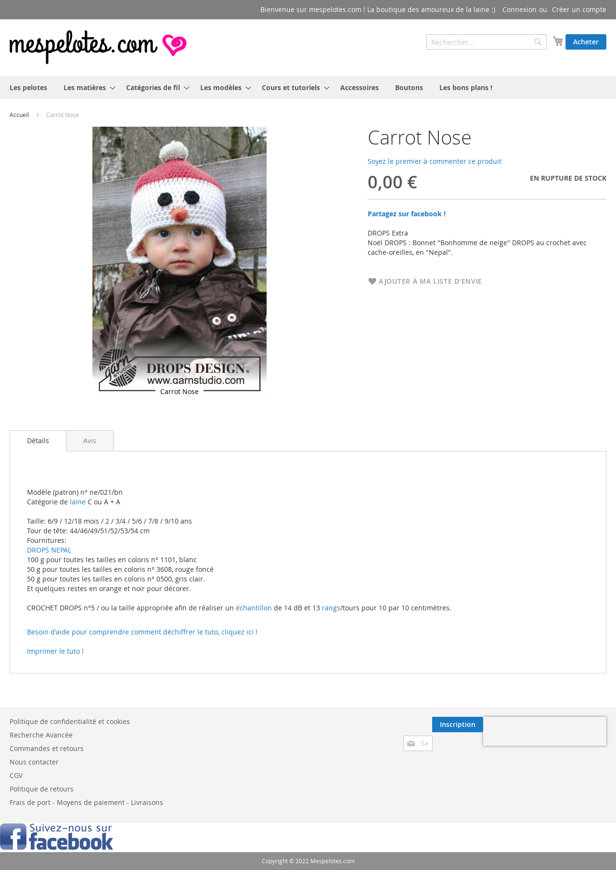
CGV (16, 775)
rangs (330, 607)
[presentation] (544, 731)
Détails (38, 440)
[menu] (308, 87)
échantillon (254, 607)
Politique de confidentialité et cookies (70, 721)
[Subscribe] (457, 724)
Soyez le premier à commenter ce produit (434, 161)
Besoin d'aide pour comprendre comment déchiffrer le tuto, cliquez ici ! (142, 631)
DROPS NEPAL (49, 549)
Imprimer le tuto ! (55, 651)
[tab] (38, 440)
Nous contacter (34, 761)
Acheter (586, 41)
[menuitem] (28, 87)
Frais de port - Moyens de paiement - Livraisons (86, 802)
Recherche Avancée (41, 734)
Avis (89, 440)
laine (77, 501)
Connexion (519, 9)
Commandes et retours (47, 748)
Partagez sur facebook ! (407, 213)
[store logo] (99, 47)
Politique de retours (42, 788)
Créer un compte (579, 9)
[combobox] (486, 42)
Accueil (19, 115)
